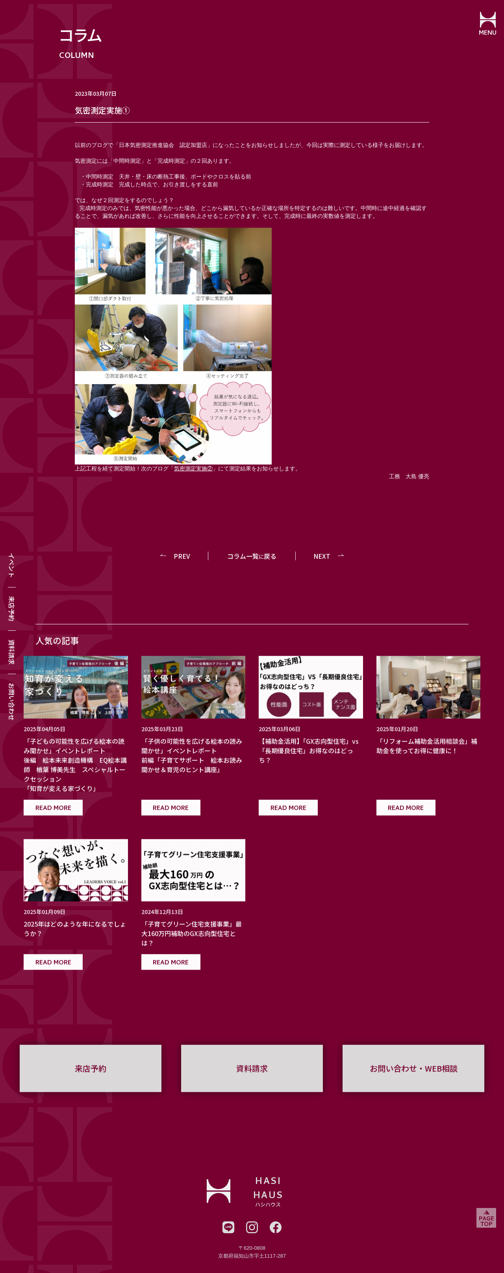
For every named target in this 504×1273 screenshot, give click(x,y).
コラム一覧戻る (251, 556)
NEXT (321, 556)
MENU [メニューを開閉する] (486, 33)
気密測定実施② (193, 468)
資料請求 (12, 652)
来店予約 (12, 608)
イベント (12, 565)
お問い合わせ (12, 702)
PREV (182, 556)
